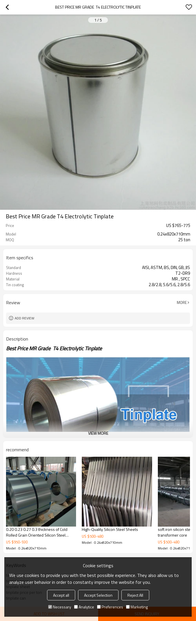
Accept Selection (98, 595)
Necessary (59, 607)
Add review (24, 318)
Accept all (61, 595)
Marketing (137, 607)
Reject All (135, 595)
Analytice (84, 607)
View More (98, 433)
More (182, 302)
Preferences (110, 607)
